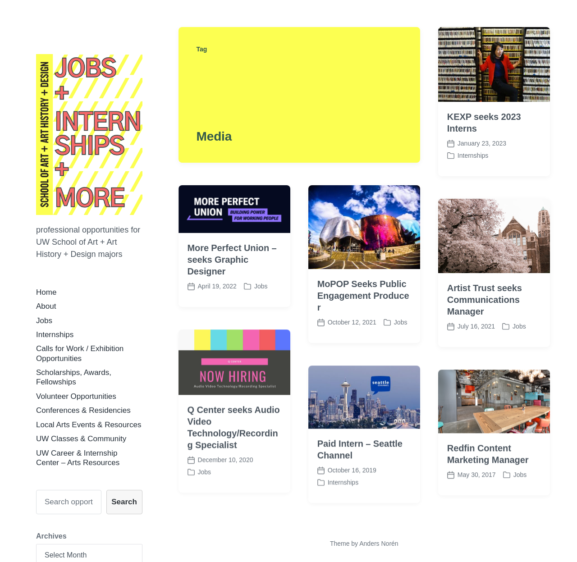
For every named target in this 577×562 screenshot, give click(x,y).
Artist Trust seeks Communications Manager (484, 299)
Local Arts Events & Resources (88, 424)
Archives (51, 536)
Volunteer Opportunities (76, 396)
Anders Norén (378, 543)
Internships (54, 334)
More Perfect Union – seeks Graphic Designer (232, 259)
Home (46, 292)
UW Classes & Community (81, 438)
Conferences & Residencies (83, 410)
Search (124, 502)
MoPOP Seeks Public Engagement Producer (363, 295)
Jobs (44, 320)
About (46, 306)
